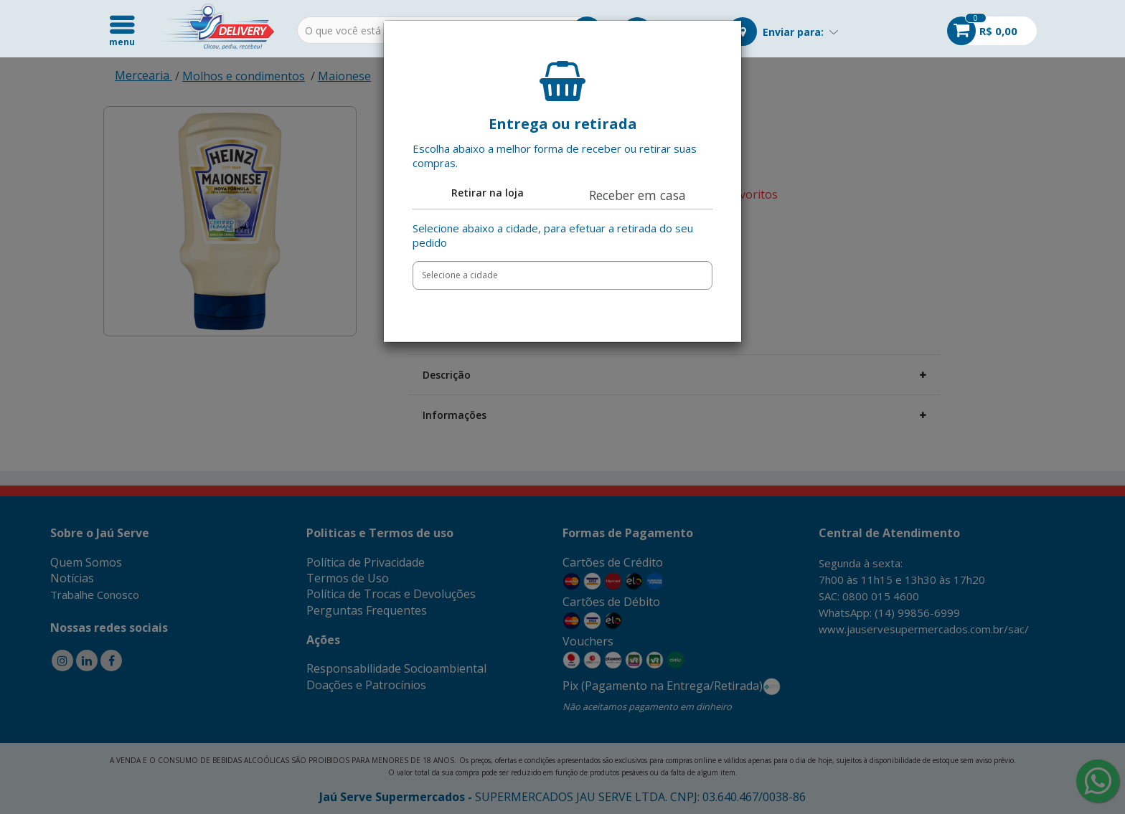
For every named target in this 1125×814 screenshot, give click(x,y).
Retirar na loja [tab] (487, 192)
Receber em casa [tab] (637, 195)
